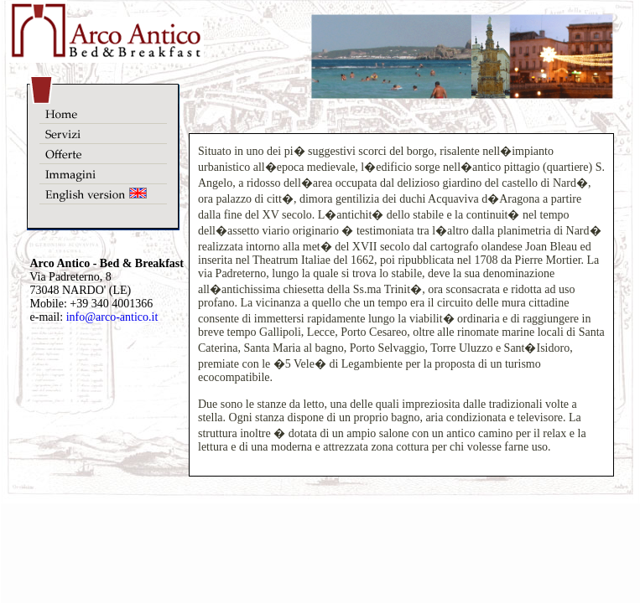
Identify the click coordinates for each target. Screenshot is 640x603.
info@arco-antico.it (112, 317)
